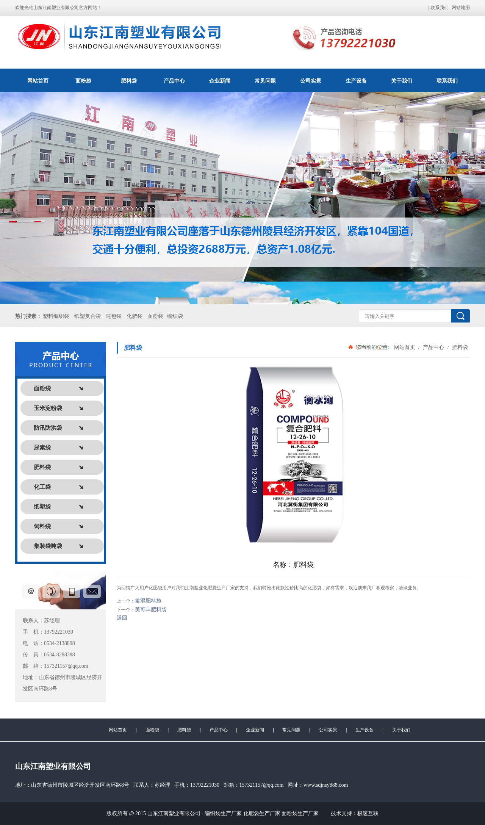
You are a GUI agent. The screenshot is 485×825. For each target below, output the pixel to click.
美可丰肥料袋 (151, 609)
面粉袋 (83, 81)
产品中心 (174, 81)
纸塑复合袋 (87, 316)
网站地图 (461, 7)
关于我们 (401, 81)
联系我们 (439, 7)
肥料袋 (129, 81)
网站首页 (37, 81)
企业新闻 (219, 81)
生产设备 (356, 81)
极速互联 (368, 813)
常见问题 (265, 81)
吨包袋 (114, 316)
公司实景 (310, 81)
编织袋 (175, 316)
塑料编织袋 (56, 316)
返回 (122, 618)
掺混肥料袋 (148, 601)
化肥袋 (134, 316)
